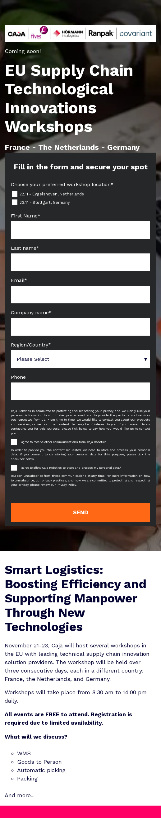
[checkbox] (80, 198)
